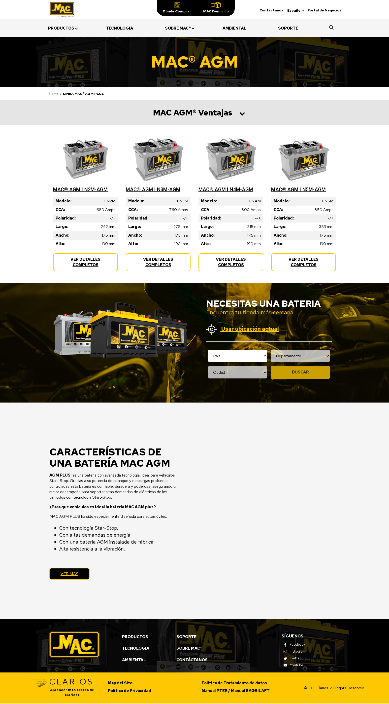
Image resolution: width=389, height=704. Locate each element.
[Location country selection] (237, 356)
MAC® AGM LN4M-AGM (225, 189)
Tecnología (135, 648)
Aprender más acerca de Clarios (72, 693)
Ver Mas (70, 574)
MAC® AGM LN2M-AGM (80, 189)
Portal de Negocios (324, 10)
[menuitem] (61, 28)
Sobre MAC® (189, 648)
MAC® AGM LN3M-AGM (153, 189)
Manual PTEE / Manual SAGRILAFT (236, 691)
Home (53, 93)
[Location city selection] (237, 372)
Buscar (300, 372)
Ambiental (134, 660)
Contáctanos (271, 10)
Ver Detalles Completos (91, 264)
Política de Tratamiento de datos (234, 683)
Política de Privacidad (129, 691)
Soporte (186, 637)
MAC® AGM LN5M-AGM (298, 189)
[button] (177, 8)
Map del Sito (120, 683)
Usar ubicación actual (242, 329)
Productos (135, 637)
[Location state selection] (300, 356)
